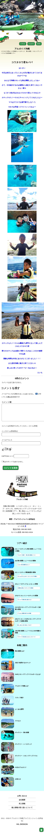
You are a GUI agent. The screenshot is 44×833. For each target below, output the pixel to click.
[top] (41, 830)
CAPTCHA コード (8, 459)
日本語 (22, 44)
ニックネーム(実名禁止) (10, 434)
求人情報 (22, 807)
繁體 (38, 44)
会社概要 (22, 803)
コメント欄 (6, 402)
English (31, 44)
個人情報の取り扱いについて (22, 811)
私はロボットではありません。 (13, 465)
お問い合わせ (22, 799)
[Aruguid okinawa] (7, 9)
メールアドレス (7, 443)
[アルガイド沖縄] (22, 486)
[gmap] (25, 530)
